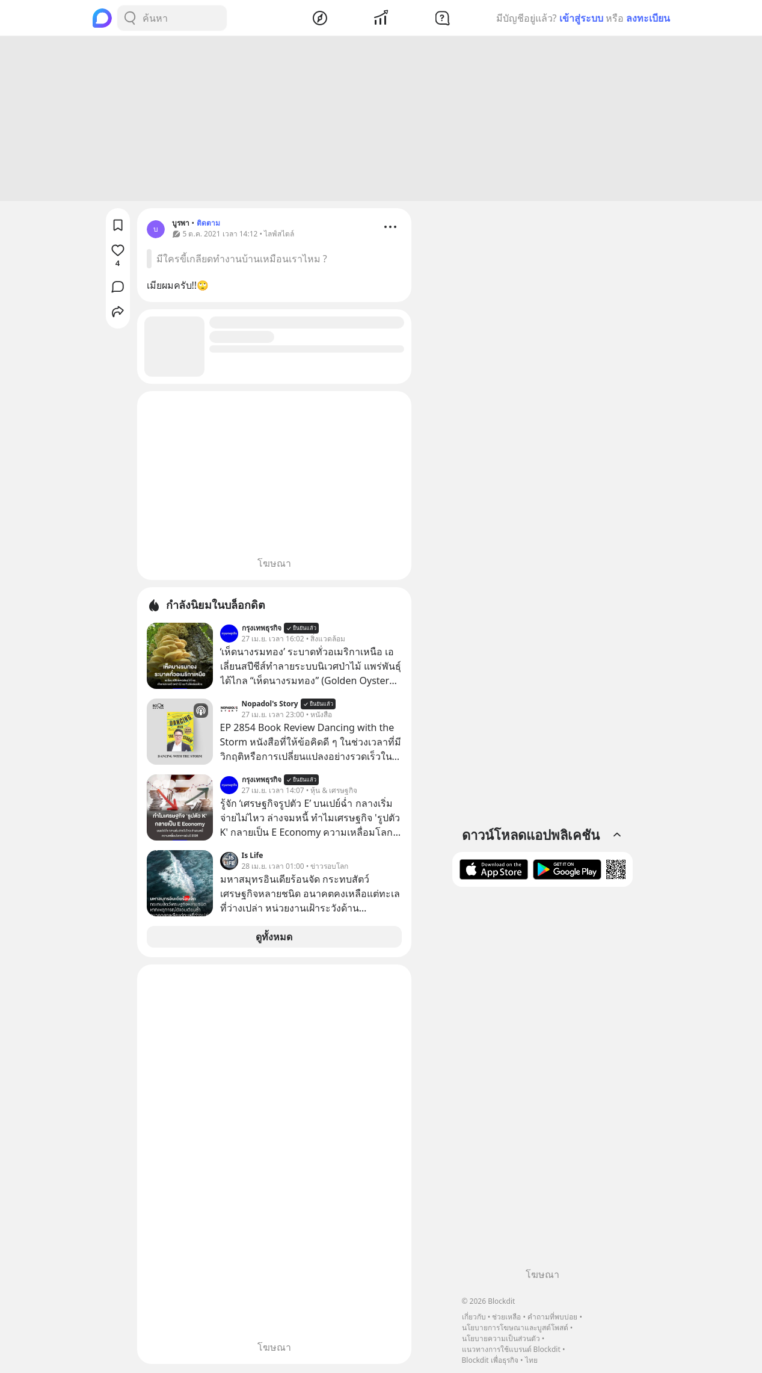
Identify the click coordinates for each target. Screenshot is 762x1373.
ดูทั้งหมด (274, 938)
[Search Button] (130, 18)
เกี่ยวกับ (474, 1317)
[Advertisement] (381, 120)
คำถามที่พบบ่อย (552, 1317)
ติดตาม (208, 225)
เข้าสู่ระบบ (581, 18)
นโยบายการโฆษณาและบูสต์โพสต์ (515, 1327)
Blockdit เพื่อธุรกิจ (490, 1360)
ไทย (531, 1360)
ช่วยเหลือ (506, 1317)
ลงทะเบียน (648, 18)
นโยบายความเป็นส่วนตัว (501, 1338)
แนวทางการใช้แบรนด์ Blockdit (511, 1349)
